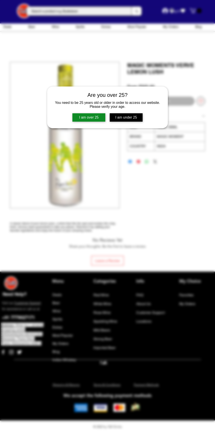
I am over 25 (89, 117)
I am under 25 (126, 117)
